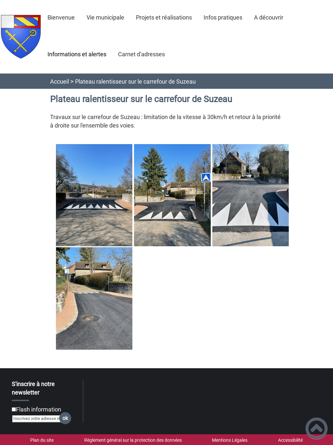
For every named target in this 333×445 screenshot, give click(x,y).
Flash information (38, 409)
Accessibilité (290, 440)
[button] (316, 428)
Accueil (59, 81)
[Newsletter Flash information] (14, 409)
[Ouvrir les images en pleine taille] (172, 247)
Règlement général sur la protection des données (133, 440)
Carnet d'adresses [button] (141, 54)
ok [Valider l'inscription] (65, 418)
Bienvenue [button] (61, 17)
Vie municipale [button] (105, 17)
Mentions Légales (229, 440)
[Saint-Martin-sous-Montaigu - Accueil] (21, 37)
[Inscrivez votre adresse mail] (39, 419)
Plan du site (42, 440)
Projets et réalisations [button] (164, 17)
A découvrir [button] (268, 17)
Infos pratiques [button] (223, 17)
